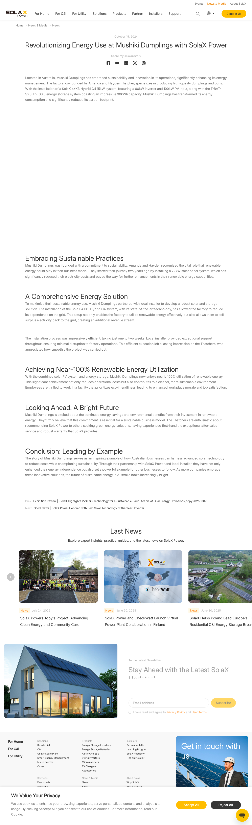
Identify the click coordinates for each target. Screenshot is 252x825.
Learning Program (137, 749)
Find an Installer (135, 757)
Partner (137, 14)
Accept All (191, 805)
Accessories (89, 770)
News (56, 25)
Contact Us (234, 13)
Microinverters (90, 762)
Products (119, 14)
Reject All (226, 805)
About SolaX (238, 3)
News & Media (216, 3)
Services (42, 778)
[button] (242, 577)
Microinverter (45, 762)
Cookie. (17, 814)
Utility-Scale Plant (47, 753)
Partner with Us (135, 745)
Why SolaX (133, 782)
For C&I (60, 14)
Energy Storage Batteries (96, 749)
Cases (40, 766)
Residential (43, 745)
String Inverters (91, 757)
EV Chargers (89, 766)
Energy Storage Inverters (96, 745)
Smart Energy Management (53, 757)
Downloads (43, 782)
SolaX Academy (136, 753)
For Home (42, 14)
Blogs (85, 786)
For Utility (79, 14)
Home (19, 25)
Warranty (42, 786)
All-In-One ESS (90, 753)
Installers (155, 14)
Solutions (100, 14)
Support (174, 14)
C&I (39, 749)
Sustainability (134, 786)
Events (198, 3)
